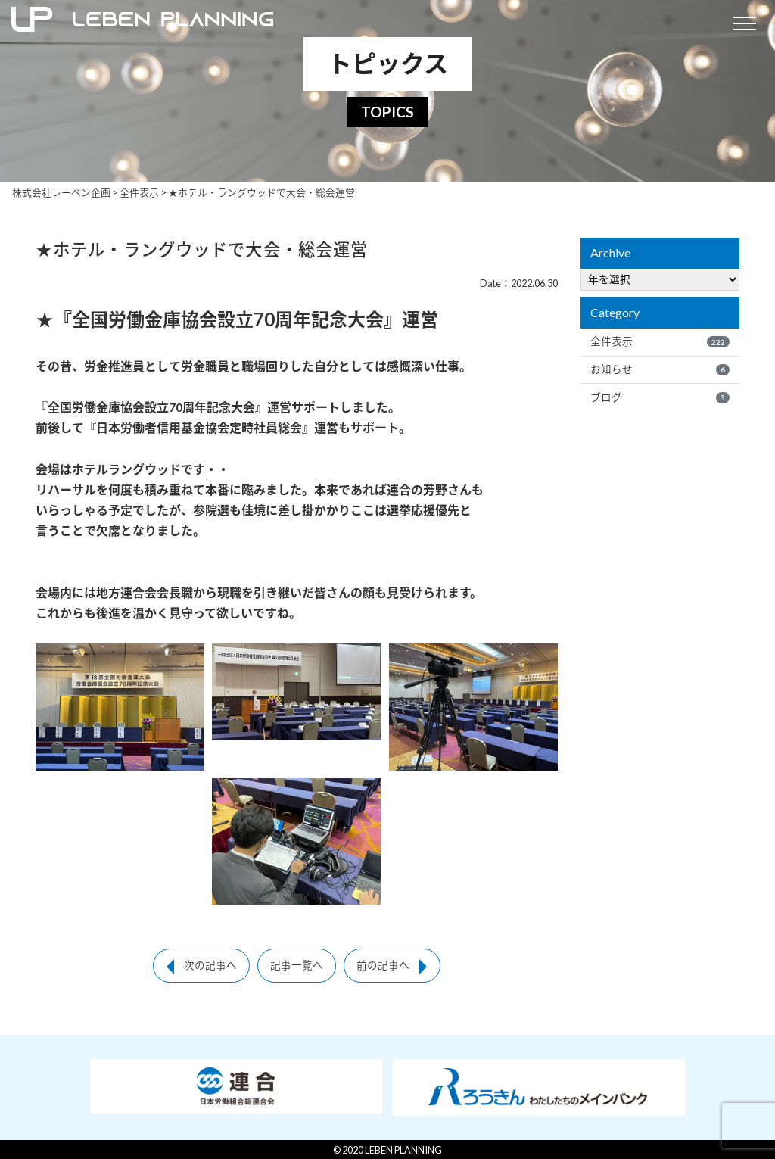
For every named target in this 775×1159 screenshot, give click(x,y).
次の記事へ (210, 965)
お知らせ (660, 369)
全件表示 (660, 341)
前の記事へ (382, 965)
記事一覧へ (296, 965)
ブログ (660, 397)
